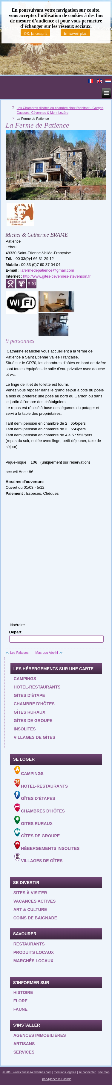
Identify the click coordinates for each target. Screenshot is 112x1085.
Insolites (25, 729)
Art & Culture (30, 909)
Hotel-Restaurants (41, 784)
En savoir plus (75, 33)
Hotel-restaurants (37, 687)
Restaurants (29, 944)
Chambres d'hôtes (39, 808)
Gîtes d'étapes (34, 796)
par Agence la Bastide (56, 1079)
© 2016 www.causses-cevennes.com (26, 1072)
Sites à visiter (30, 892)
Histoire (23, 992)
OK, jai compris (35, 33)
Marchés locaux (33, 960)
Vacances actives (34, 901)
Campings (25, 678)
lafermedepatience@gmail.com (47, 270)
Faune (20, 1009)
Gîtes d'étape (29, 695)
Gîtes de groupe (33, 720)
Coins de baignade (35, 917)
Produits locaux (33, 952)
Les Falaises (19, 652)
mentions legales (65, 1072)
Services (24, 1052)
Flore (20, 1000)
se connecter (87, 1072)
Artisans (24, 1043)
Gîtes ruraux (29, 712)
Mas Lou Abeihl (47, 652)
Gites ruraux (33, 821)
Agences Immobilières (39, 1035)
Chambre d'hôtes (34, 703)
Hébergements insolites (47, 846)
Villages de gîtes (34, 737)
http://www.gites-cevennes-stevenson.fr (56, 276)
